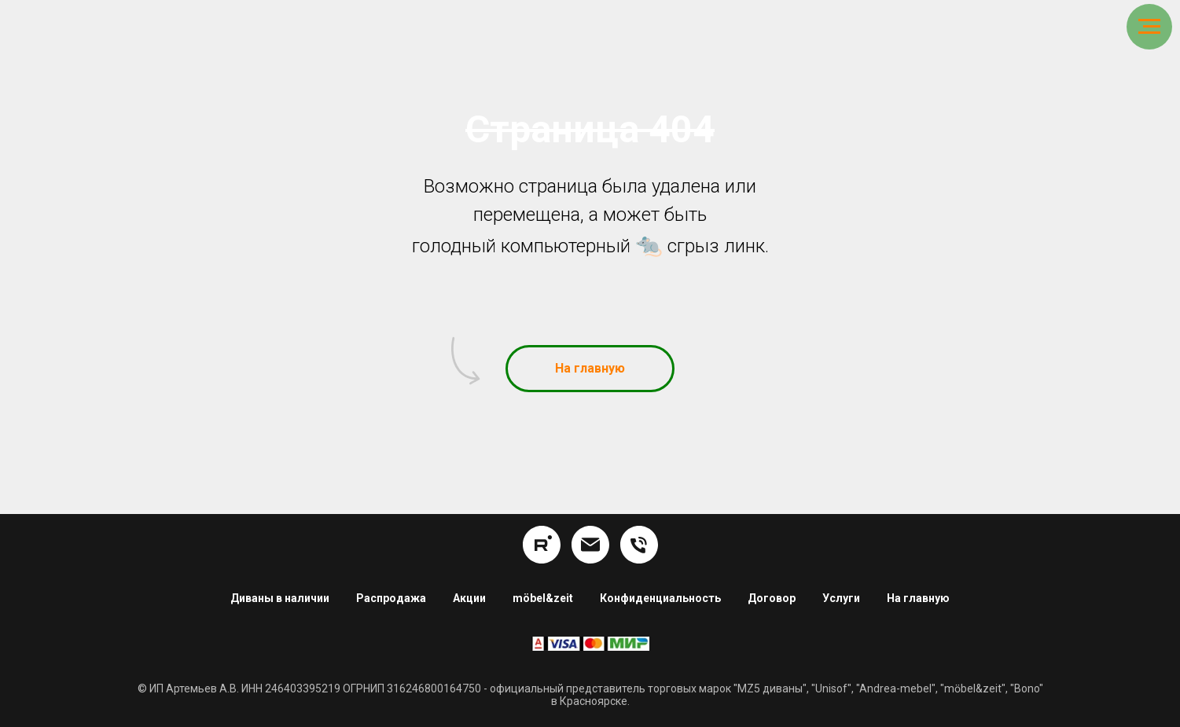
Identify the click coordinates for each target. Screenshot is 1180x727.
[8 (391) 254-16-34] (639, 545)
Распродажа (391, 598)
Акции (469, 598)
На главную (918, 598)
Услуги (841, 598)
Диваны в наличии (279, 598)
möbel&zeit (543, 598)
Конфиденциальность (660, 598)
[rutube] (542, 545)
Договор (772, 598)
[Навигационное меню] (1149, 27)
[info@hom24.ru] (590, 545)
